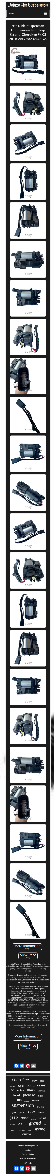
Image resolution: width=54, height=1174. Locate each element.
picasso (29, 1095)
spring (39, 1128)
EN (25, 1163)
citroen (28, 1134)
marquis (34, 1119)
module (26, 1101)
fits (19, 1100)
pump (22, 1112)
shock (31, 1090)
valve (41, 1112)
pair (14, 1112)
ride (42, 1080)
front (16, 1095)
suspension (23, 1105)
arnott (25, 1118)
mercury (41, 1091)
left (12, 1090)
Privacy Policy (28, 1154)
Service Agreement (28, 1159)
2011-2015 (40, 1107)
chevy (34, 1080)
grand (35, 1123)
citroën (12, 1086)
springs (22, 1130)
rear (32, 1111)
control (12, 1125)
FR (30, 1163)
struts (29, 1130)
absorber (35, 1101)
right (21, 1085)
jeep (14, 1117)
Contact (28, 1150)
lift (45, 1124)
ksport (13, 1130)
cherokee (20, 1079)
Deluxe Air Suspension (28, 1146)
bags (40, 1095)
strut (42, 1118)
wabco (20, 1090)
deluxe (22, 1124)
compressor (36, 1085)
